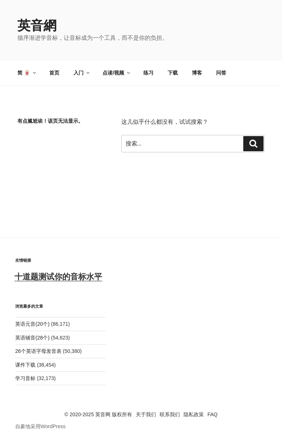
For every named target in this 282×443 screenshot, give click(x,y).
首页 (54, 73)
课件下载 (25, 365)
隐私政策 (194, 414)
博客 (197, 73)
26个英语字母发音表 (38, 351)
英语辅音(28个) (32, 338)
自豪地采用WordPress (40, 426)
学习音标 (25, 378)
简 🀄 (27, 73)
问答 (221, 73)
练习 (148, 73)
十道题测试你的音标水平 (58, 276)
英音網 (36, 25)
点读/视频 (116, 73)
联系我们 (170, 414)
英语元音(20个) (32, 324)
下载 (173, 73)
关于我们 (146, 414)
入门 (82, 73)
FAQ (212, 414)
